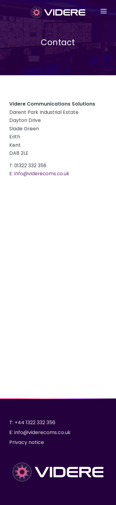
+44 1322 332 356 (35, 422)
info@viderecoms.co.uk (41, 173)
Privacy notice (26, 442)
